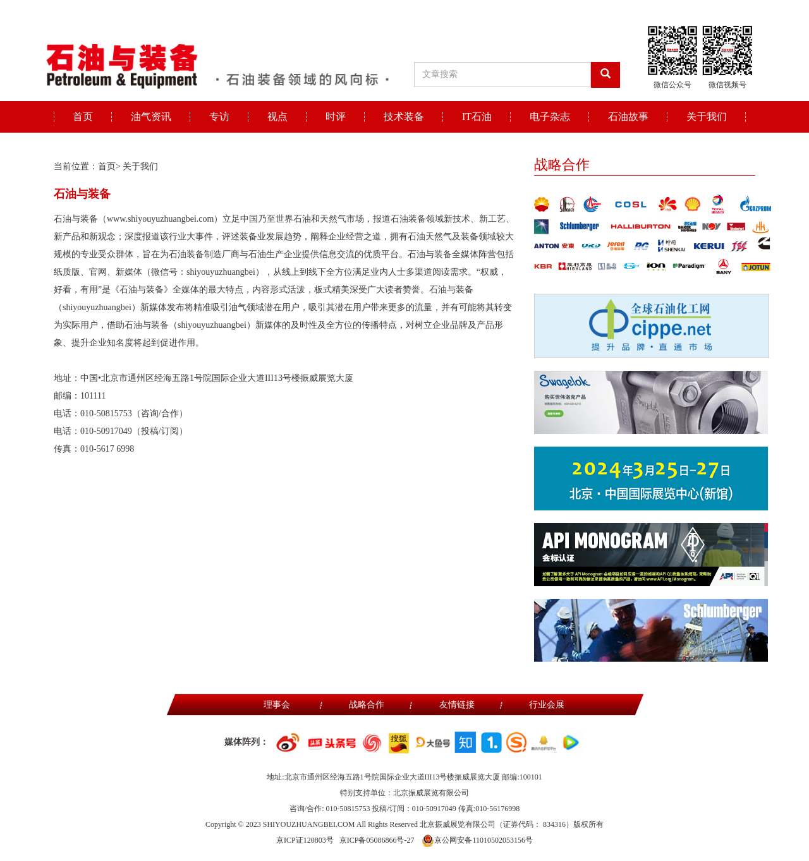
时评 (335, 116)
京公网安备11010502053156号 (477, 840)
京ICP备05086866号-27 (377, 840)
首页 (83, 116)
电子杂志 (550, 116)
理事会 (277, 704)
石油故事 (628, 116)
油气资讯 (151, 116)
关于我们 (706, 116)
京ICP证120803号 (305, 840)
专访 (219, 116)
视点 (277, 116)
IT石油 (477, 116)
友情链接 (457, 704)
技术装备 (404, 116)
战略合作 (366, 704)
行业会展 (546, 704)
